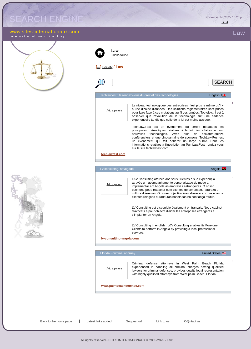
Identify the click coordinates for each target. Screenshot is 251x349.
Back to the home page (56, 321)
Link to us (163, 321)
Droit (224, 22)
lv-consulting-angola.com (120, 238)
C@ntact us (192, 321)
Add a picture (114, 110)
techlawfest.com (113, 154)
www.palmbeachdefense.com (122, 285)
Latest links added (99, 321)
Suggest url (134, 321)
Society (107, 67)
